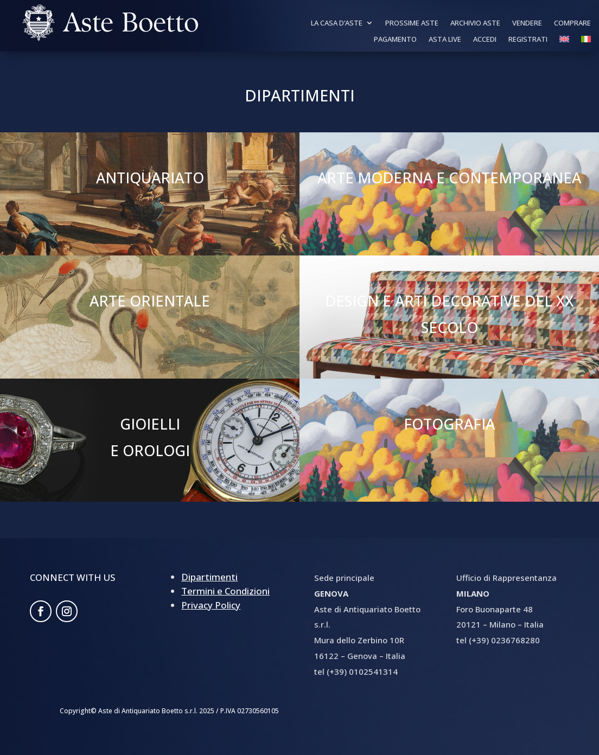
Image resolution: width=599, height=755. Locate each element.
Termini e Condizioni (225, 591)
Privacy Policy (210, 605)
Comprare (572, 23)
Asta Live (445, 39)
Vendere (527, 23)
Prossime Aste (411, 23)
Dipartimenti (209, 577)
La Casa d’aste (336, 23)
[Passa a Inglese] (564, 41)
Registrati (527, 39)
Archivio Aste (475, 23)
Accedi (484, 39)
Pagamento (395, 39)
